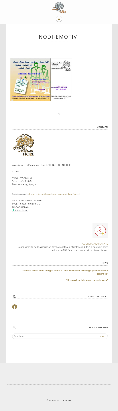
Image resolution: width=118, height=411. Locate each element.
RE (106, 244)
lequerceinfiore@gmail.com (42, 194)
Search (103, 336)
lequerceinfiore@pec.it (68, 194)
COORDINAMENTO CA (93, 244)
